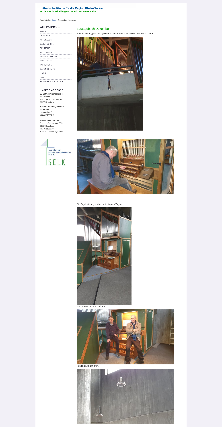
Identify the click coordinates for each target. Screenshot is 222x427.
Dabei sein (47, 44)
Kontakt (46, 61)
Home (53, 20)
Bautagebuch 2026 (51, 81)
